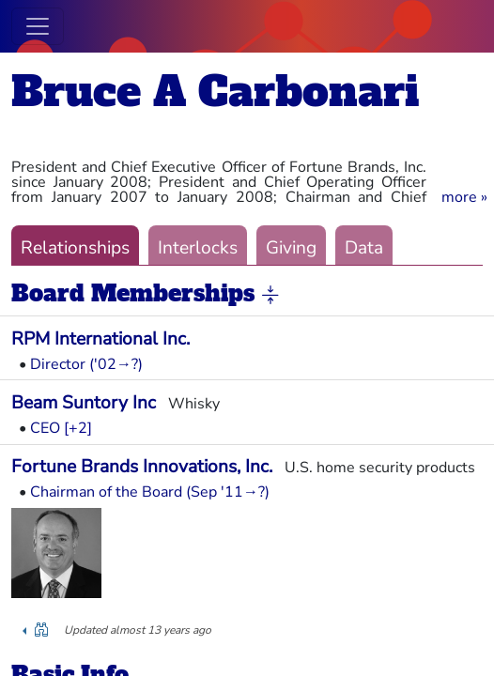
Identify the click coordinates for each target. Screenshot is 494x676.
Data (364, 248)
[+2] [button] (78, 428)
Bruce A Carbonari (215, 91)
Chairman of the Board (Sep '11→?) (150, 492)
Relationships (75, 248)
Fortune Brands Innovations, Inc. (141, 466)
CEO (45, 428)
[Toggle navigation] (37, 26)
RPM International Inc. (100, 339)
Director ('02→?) (86, 364)
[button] (464, 197)
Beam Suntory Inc (83, 403)
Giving (291, 248)
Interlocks (198, 248)
